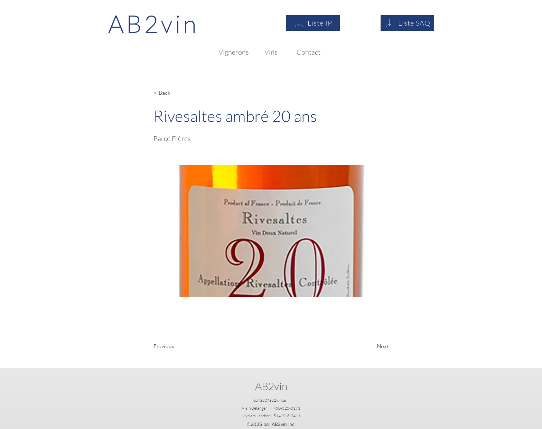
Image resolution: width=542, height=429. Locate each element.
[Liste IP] (313, 23)
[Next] (371, 346)
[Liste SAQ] (407, 23)
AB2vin (271, 386)
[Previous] (176, 346)
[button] (176, 93)
